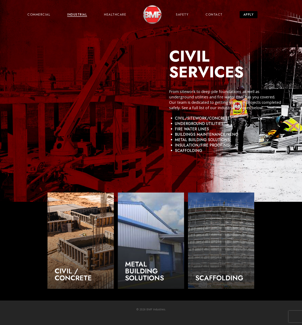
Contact (214, 14)
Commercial (38, 14)
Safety (182, 14)
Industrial (77, 14)
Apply (248, 14)
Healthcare (115, 14)
